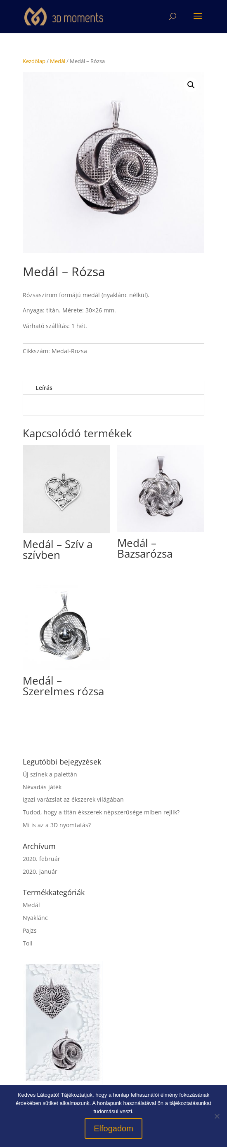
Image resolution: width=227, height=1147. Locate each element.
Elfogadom (113, 1128)
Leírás (43, 388)
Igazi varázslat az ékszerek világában (73, 799)
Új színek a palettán (50, 774)
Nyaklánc (35, 918)
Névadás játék (42, 787)
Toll (28, 943)
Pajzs (30, 930)
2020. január (40, 871)
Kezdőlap (34, 61)
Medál (57, 61)
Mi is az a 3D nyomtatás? (57, 825)
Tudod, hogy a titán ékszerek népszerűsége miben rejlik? (101, 812)
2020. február (41, 859)
